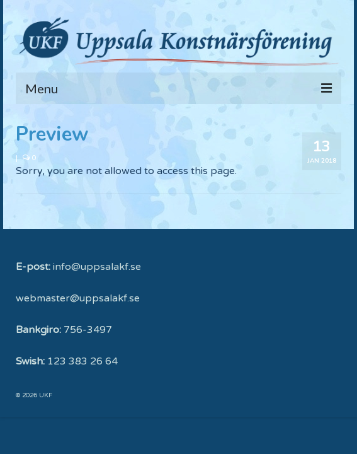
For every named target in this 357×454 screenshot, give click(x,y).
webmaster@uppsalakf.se (78, 298)
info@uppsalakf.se (97, 266)
